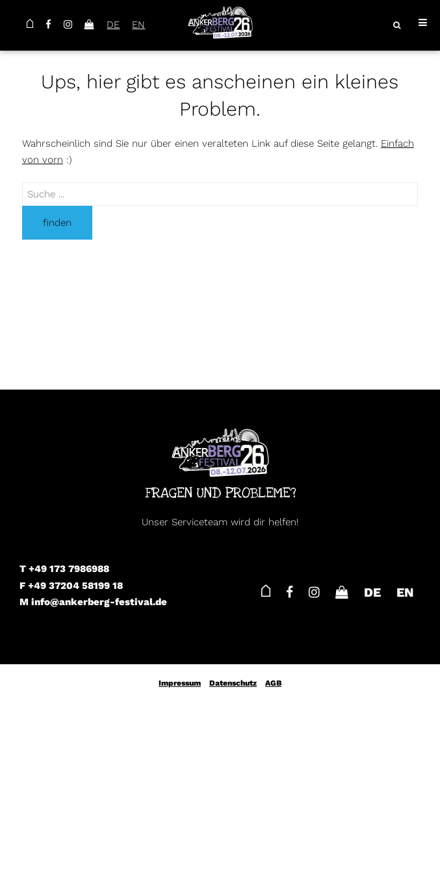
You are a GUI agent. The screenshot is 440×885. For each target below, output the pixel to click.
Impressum (180, 683)
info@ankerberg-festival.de (99, 602)
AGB (273, 683)
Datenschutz (233, 683)
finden (57, 223)
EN (138, 25)
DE (113, 25)
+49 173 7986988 (69, 569)
